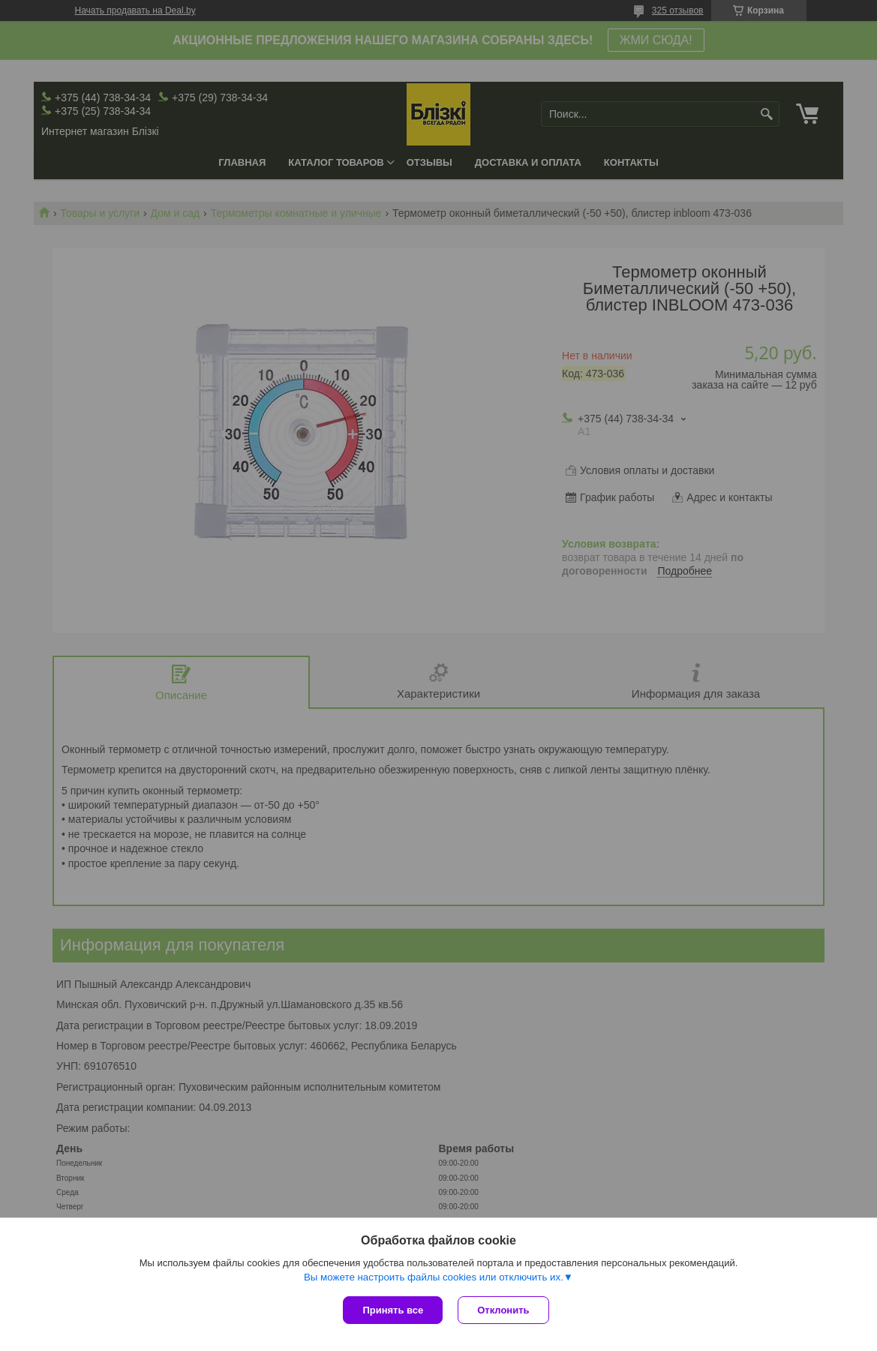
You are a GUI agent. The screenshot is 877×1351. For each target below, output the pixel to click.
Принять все (392, 1310)
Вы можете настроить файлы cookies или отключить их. (433, 1277)
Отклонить (503, 1310)
